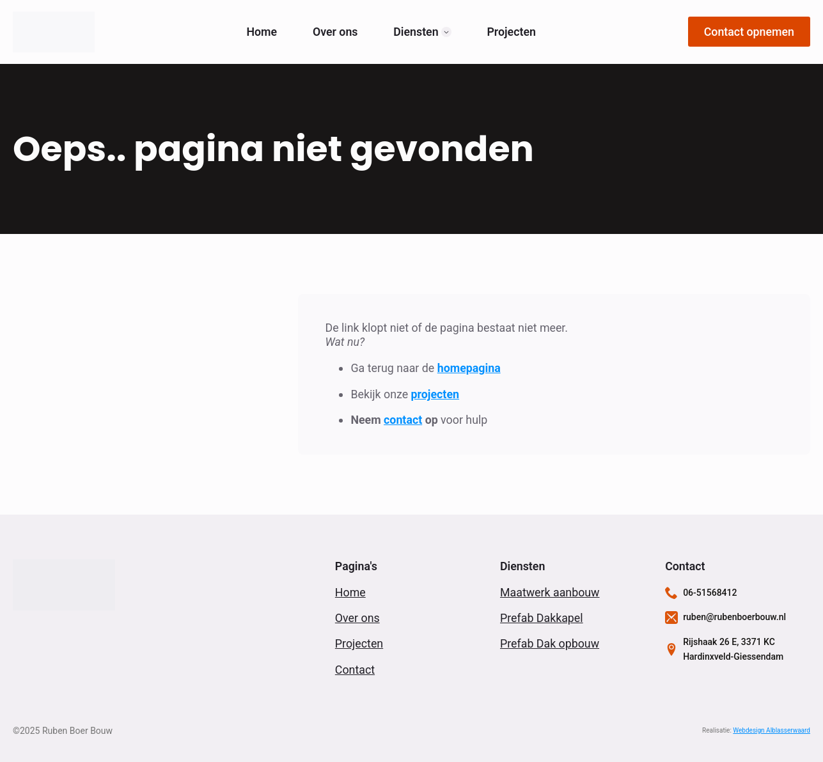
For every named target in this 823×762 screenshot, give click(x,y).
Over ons (335, 32)
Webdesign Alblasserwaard (771, 730)
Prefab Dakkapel (541, 618)
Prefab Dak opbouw (549, 643)
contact (403, 419)
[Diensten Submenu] (446, 32)
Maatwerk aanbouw (550, 592)
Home (261, 32)
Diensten (415, 32)
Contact (355, 669)
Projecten (511, 32)
